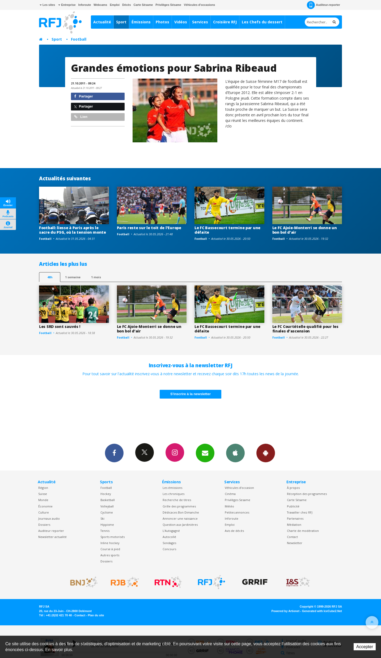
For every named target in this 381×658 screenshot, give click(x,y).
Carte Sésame (143, 4)
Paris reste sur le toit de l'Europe (149, 227)
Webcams (100, 4)
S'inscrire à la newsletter (190, 394)
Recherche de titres (177, 500)
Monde (43, 500)
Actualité (102, 21)
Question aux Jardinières (180, 524)
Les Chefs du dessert (262, 21)
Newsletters (205, 453)
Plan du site (96, 615)
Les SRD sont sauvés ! (59, 326)
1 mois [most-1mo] (96, 277)
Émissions (141, 21)
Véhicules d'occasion (239, 487)
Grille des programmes (179, 506)
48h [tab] (49, 277)
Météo (229, 506)
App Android (265, 453)
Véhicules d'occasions (199, 4)
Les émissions (172, 487)
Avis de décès (234, 530)
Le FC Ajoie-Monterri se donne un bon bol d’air (304, 230)
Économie (45, 506)
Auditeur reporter (51, 530)
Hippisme (107, 524)
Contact (292, 537)
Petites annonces (237, 512)
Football (78, 39)
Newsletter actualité (52, 537)
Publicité (293, 506)
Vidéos (180, 21)
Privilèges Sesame (237, 500)
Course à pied (110, 549)
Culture (43, 512)
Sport (121, 21)
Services (200, 21)
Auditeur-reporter (323, 5)
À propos (293, 487)
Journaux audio (49, 518)
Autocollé (169, 537)
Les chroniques (173, 493)
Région (43, 487)
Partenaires (295, 518)
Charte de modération (303, 530)
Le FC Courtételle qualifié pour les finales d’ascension (305, 329)
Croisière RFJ (225, 21)
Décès (126, 4)
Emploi (115, 4)
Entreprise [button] (66, 4)
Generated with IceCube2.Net (322, 611)
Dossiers (44, 524)
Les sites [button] (47, 4)
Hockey (105, 493)
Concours (169, 549)
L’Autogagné (171, 530)
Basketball (107, 500)
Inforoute (84, 4)
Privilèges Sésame (168, 4)
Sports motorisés (112, 537)
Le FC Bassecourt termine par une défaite (227, 230)
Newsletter (294, 543)
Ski (102, 518)
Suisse (42, 493)
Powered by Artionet (285, 611)
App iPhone (235, 453)
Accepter (364, 646)
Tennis (104, 530)
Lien (80, 117)
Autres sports (109, 555)
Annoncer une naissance (180, 518)
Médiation (294, 524)
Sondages (169, 543)
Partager (83, 96)
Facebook (114, 453)
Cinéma (230, 493)
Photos (162, 21)
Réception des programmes (307, 493)
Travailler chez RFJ (299, 512)
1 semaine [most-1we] (73, 277)
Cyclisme (106, 512)
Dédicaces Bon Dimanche (181, 512)
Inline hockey (109, 543)
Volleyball (107, 506)
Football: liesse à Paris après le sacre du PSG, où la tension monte (72, 230)
